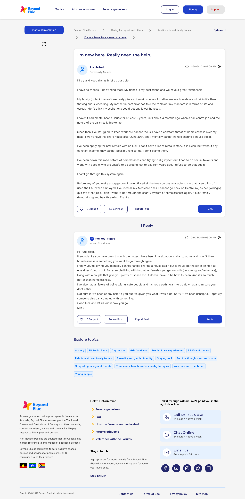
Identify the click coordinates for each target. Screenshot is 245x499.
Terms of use (151, 494)
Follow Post (116, 208)
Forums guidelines (115, 9)
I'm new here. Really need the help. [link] (105, 37)
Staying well (164, 358)
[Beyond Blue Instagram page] (187, 474)
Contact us (125, 494)
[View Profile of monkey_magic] (105, 238)
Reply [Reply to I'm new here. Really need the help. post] (210, 208)
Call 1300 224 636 (188, 415)
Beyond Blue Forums (35, 9)
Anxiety (79, 350)
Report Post (142, 208)
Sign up (193, 9)
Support (215, 9)
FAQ (98, 417)
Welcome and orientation (189, 366)
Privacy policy (178, 494)
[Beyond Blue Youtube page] (176, 474)
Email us (181, 450)
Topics (59, 9)
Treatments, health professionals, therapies (142, 366)
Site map (202, 494)
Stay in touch (98, 475)
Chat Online (184, 432)
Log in (170, 9)
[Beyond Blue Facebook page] (165, 474)
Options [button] (218, 30)
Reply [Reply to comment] (210, 319)
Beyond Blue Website (35, 405)
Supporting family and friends (93, 366)
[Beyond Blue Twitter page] (198, 474)
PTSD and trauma (198, 350)
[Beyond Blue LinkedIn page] (208, 474)
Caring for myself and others (127, 30)
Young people (83, 374)
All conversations (83, 9)
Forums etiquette (107, 431)
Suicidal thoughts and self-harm (196, 358)
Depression (119, 350)
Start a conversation (44, 29)
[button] (81, 209)
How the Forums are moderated (117, 424)
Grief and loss (138, 350)
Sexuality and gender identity (134, 358)
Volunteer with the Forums (114, 439)
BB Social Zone (98, 350)
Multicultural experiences (167, 350)
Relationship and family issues (174, 30)
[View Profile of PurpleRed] (97, 67)
